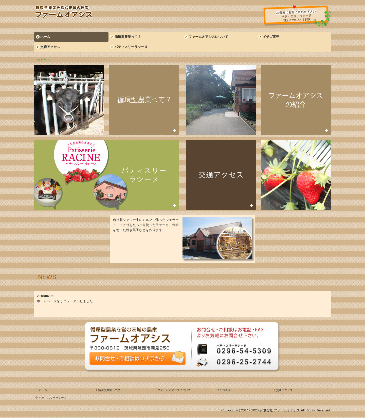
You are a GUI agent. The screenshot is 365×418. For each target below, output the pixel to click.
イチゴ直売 (271, 37)
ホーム (45, 37)
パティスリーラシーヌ (131, 47)
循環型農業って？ (128, 37)
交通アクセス (50, 47)
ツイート (43, 60)
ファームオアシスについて (208, 37)
